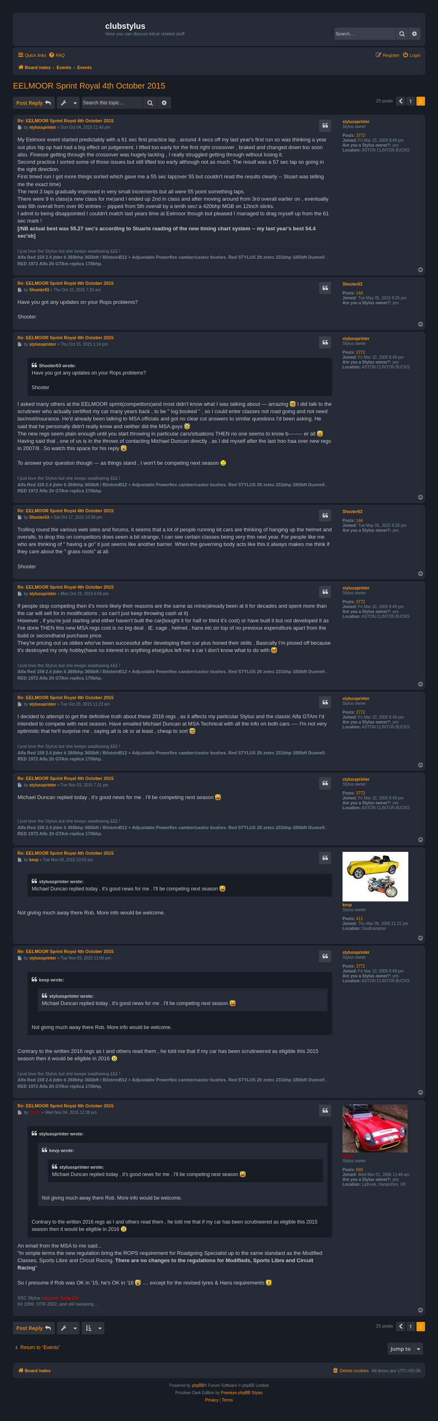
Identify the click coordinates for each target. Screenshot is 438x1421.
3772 (360, 135)
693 (359, 1170)
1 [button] (410, 101)
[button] (400, 101)
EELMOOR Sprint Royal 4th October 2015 (89, 85)
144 (359, 293)
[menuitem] (56, 55)
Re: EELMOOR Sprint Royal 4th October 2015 (65, 120)
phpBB (198, 1385)
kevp (347, 905)
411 (359, 918)
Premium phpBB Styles (242, 1393)
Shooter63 (352, 284)
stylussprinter (356, 121)
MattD (348, 1156)
